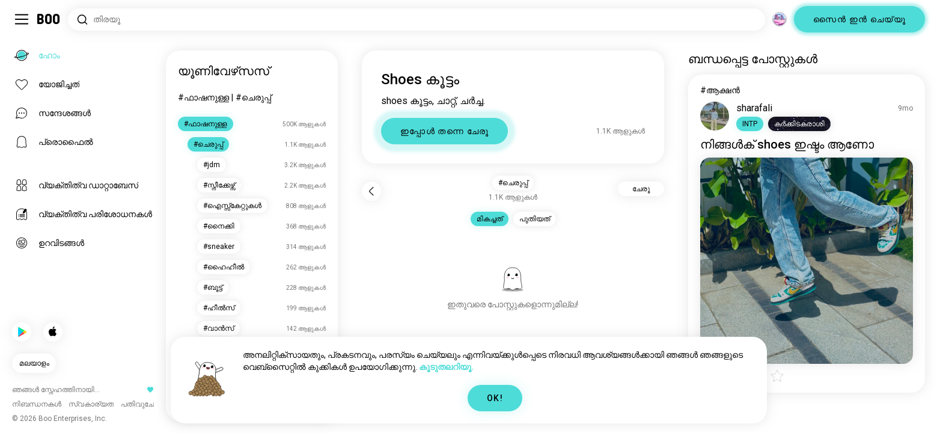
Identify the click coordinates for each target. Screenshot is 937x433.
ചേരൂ (641, 189)
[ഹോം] (49, 19)
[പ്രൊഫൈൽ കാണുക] (714, 116)
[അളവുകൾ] (779, 19)
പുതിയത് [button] (534, 219)
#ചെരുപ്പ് (253, 97)
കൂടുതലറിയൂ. (446, 367)
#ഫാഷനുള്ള (203, 97)
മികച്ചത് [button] (489, 219)
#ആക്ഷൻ (720, 90)
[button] (749, 124)
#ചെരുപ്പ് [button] (513, 183)
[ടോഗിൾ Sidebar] (21, 19)
